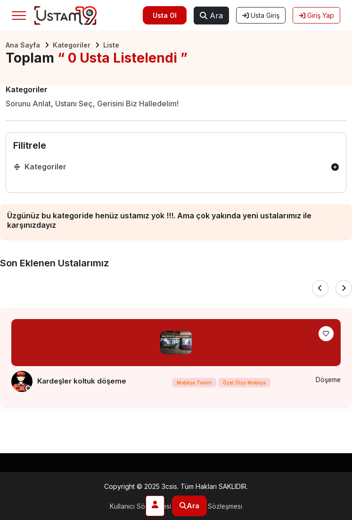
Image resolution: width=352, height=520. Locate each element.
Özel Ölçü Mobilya (243, 383)
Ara (211, 15)
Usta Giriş (260, 15)
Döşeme (328, 380)
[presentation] (320, 288)
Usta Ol (165, 15)
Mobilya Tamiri (193, 383)
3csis (169, 486)
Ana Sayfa (23, 45)
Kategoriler (71, 45)
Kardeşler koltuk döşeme (81, 380)
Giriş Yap (316, 15)
